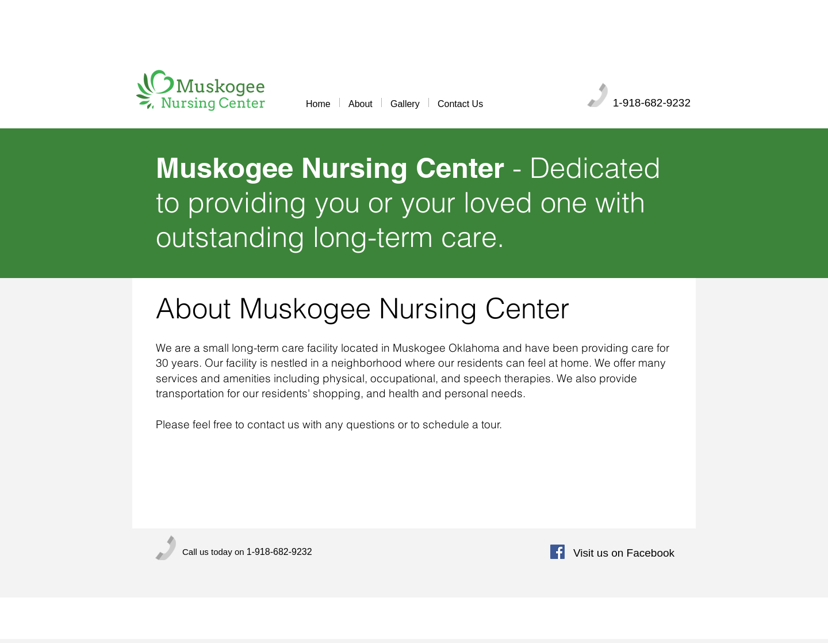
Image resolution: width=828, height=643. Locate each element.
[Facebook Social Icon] (557, 552)
